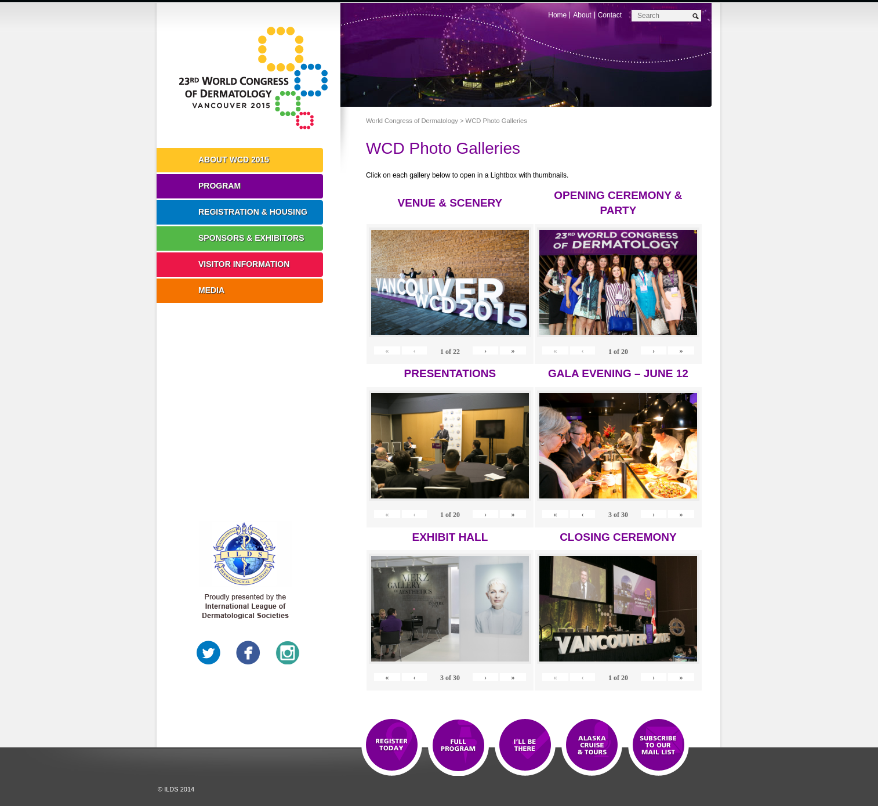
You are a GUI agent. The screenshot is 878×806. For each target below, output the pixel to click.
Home (557, 15)
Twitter (209, 653)
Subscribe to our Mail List (658, 745)
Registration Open (391, 745)
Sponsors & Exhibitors (251, 238)
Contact (610, 15)
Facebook (248, 653)
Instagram (287, 653)
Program (219, 185)
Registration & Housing (252, 211)
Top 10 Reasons (458, 745)
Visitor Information (243, 264)
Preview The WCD (591, 745)
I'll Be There (525, 745)
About (582, 15)
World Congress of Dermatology (257, 78)
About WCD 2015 (233, 159)
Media (211, 290)
